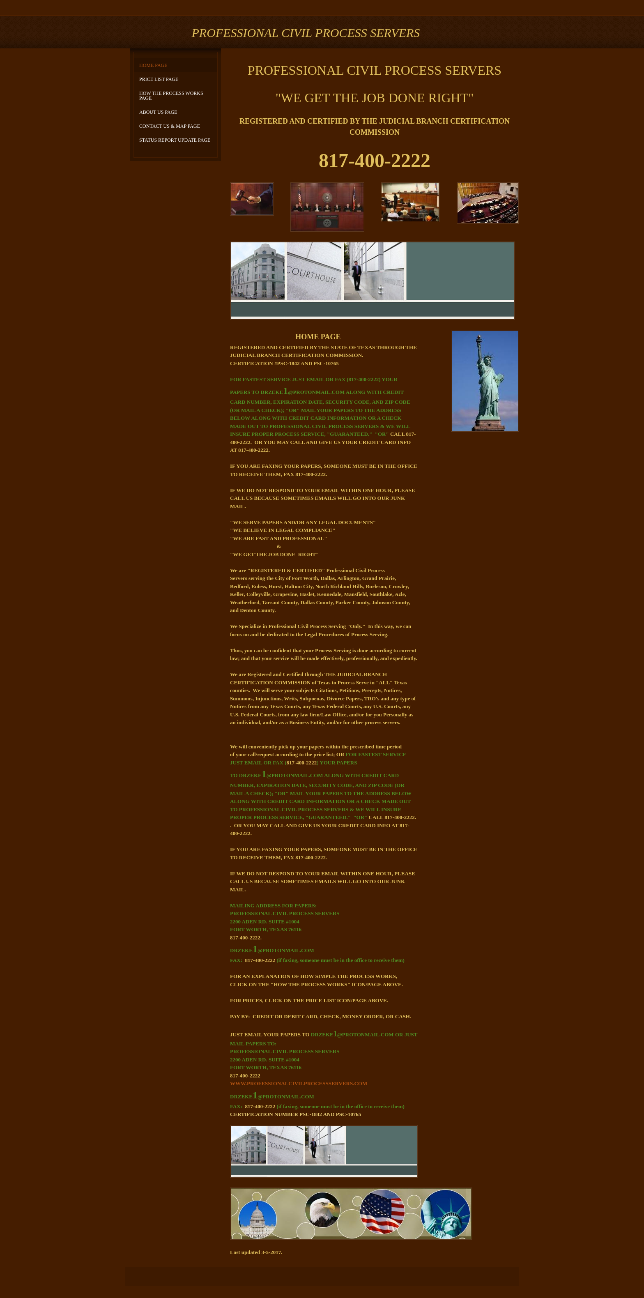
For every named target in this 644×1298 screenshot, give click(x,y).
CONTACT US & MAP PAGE (169, 126)
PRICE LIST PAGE (158, 79)
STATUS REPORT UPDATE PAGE (174, 140)
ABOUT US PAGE (158, 112)
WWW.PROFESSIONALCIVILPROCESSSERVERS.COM (298, 1083)
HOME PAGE (153, 65)
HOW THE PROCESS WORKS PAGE (171, 95)
